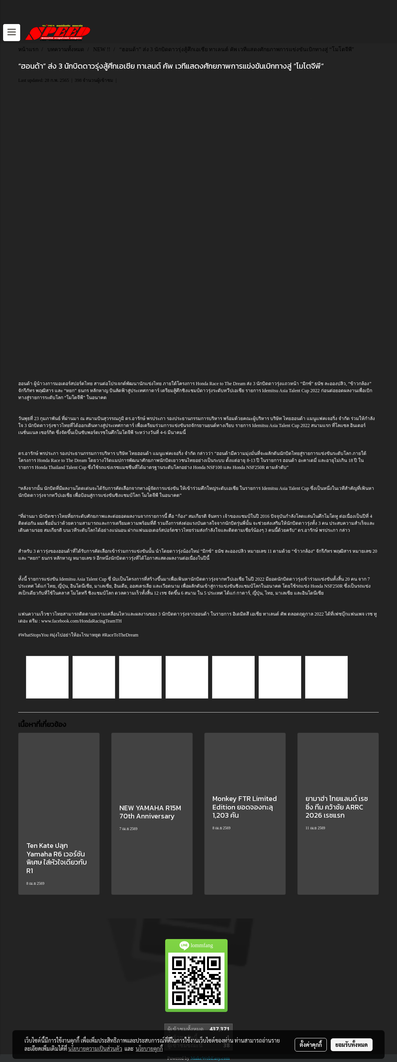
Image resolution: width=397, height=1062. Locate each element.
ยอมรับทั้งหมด (351, 1044)
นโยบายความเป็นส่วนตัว (95, 1048)
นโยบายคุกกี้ (149, 1048)
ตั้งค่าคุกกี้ (311, 1044)
